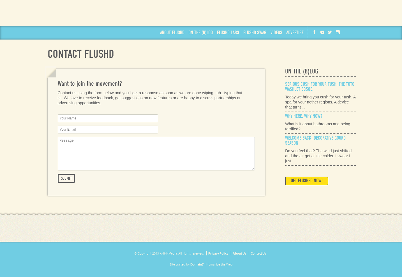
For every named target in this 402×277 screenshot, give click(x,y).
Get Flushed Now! (307, 181)
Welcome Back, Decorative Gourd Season (315, 140)
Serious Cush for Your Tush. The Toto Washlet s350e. (319, 86)
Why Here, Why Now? (303, 116)
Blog (200, 32)
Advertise (295, 32)
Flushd (86, 17)
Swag (254, 32)
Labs (228, 32)
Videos (276, 32)
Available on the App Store (333, 13)
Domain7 (197, 264)
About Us (239, 253)
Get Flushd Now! (266, 13)
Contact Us (258, 253)
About (172, 32)
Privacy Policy (218, 253)
